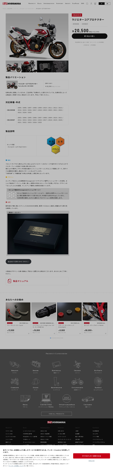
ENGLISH (92, 461)
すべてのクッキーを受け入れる (91, 456)
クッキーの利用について (16, 466)
